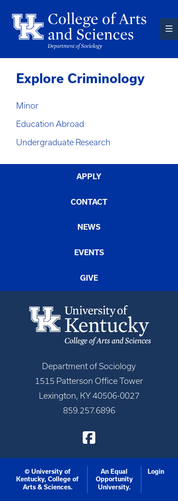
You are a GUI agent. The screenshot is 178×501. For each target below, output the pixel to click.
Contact (89, 202)
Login (156, 471)
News (89, 227)
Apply (89, 176)
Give (89, 278)
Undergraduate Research (63, 142)
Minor (27, 105)
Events (89, 252)
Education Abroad (50, 124)
